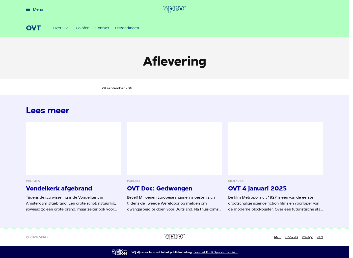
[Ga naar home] (174, 9)
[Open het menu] (34, 9)
